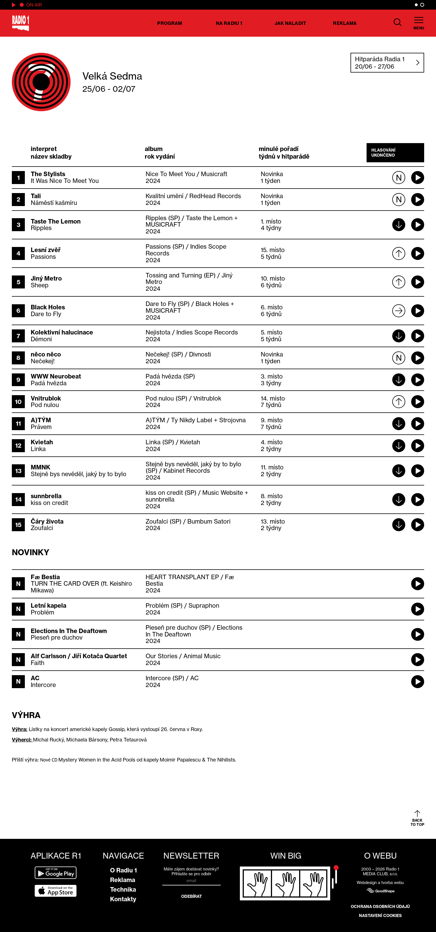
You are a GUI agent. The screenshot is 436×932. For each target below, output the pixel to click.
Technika (123, 889)
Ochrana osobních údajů (380, 906)
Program (169, 23)
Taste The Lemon (56, 221)
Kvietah (42, 442)
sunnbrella (46, 496)
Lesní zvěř (46, 250)
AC (35, 678)
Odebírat (191, 896)
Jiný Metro (46, 278)
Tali (36, 196)
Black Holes (48, 307)
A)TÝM (41, 420)
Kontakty (123, 899)
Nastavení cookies (380, 915)
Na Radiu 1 (229, 23)
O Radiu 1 (123, 870)
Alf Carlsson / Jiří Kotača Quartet (79, 656)
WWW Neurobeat (56, 376)
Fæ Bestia (45, 577)
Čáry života (47, 521)
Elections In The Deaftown (69, 631)
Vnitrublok (46, 398)
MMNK (41, 467)
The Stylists (48, 174)
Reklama (345, 23)
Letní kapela (48, 605)
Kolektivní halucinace (62, 332)
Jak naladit (290, 23)
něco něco (46, 354)
